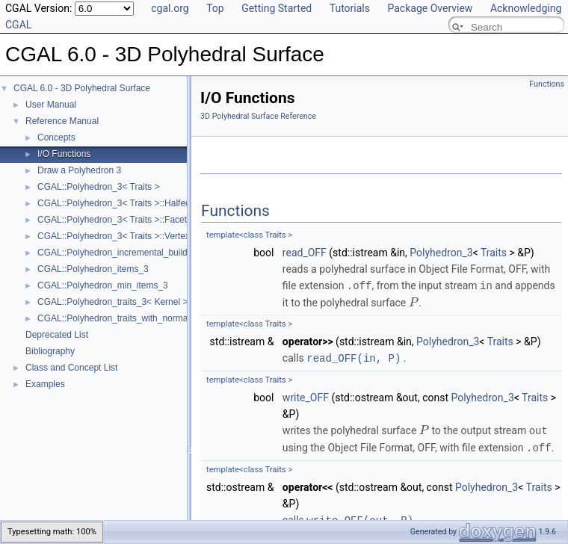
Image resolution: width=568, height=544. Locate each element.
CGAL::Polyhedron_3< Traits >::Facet (112, 219)
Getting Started (276, 8)
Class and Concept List (71, 367)
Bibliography (50, 351)
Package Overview (429, 8)
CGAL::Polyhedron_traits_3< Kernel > (112, 302)
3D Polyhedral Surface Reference (258, 116)
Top (215, 8)
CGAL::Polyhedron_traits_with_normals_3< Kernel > (141, 318)
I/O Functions (63, 154)
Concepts (56, 137)
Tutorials (350, 8)
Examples (45, 384)
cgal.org (169, 8)
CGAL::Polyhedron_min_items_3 (102, 285)
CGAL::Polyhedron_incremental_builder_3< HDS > (138, 252)
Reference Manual (62, 121)
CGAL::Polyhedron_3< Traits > (98, 187)
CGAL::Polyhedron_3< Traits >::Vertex (113, 236)
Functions (546, 84)
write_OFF (306, 396)
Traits (275, 235)
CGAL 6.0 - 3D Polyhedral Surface (81, 88)
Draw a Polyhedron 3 (79, 170)
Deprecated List (56, 335)
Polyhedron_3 (441, 253)
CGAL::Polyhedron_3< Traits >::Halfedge (118, 203)
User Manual (50, 104)
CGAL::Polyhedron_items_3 (93, 269)
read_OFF (305, 253)
